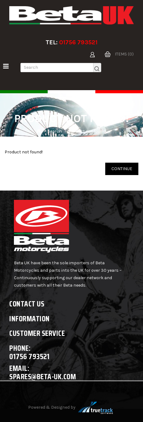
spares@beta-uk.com (42, 377)
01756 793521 (78, 42)
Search (55, 131)
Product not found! (87, 131)
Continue (121, 168)
